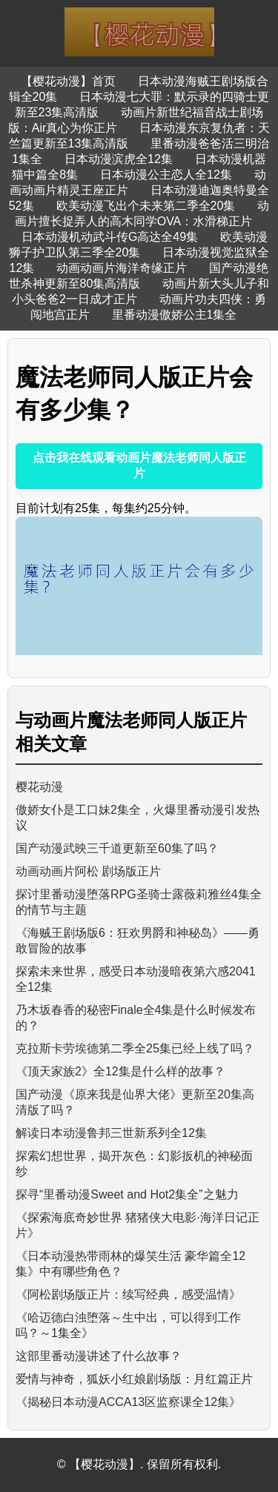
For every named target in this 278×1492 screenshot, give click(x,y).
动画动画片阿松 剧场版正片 (88, 871)
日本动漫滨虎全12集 (118, 159)
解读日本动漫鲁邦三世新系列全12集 (111, 1133)
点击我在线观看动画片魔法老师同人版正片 (139, 465)
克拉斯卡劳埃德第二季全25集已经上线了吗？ (135, 1048)
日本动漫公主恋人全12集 (166, 174)
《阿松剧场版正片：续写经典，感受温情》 (128, 1294)
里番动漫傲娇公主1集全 (174, 314)
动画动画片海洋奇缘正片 (121, 268)
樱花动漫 (39, 786)
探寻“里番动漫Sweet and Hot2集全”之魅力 (127, 1194)
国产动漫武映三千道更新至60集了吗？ (117, 848)
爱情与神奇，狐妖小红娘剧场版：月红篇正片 (134, 1379)
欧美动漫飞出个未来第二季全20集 (146, 205)
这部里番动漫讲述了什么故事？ (99, 1356)
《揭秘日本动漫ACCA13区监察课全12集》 (128, 1402)
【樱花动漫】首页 (68, 81)
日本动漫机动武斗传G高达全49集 (109, 237)
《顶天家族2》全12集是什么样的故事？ (120, 1071)
